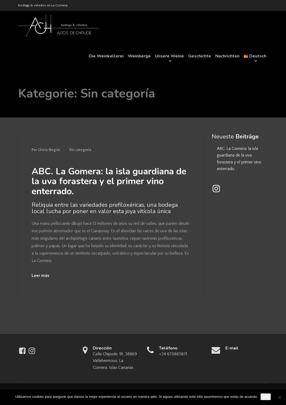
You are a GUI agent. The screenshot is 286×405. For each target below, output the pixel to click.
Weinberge (139, 56)
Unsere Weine (169, 56)
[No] (279, 397)
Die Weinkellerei (106, 56)
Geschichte (199, 56)
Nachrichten (227, 56)
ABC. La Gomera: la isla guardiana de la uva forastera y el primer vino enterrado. (109, 181)
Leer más (40, 275)
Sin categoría (80, 150)
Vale (266, 397)
